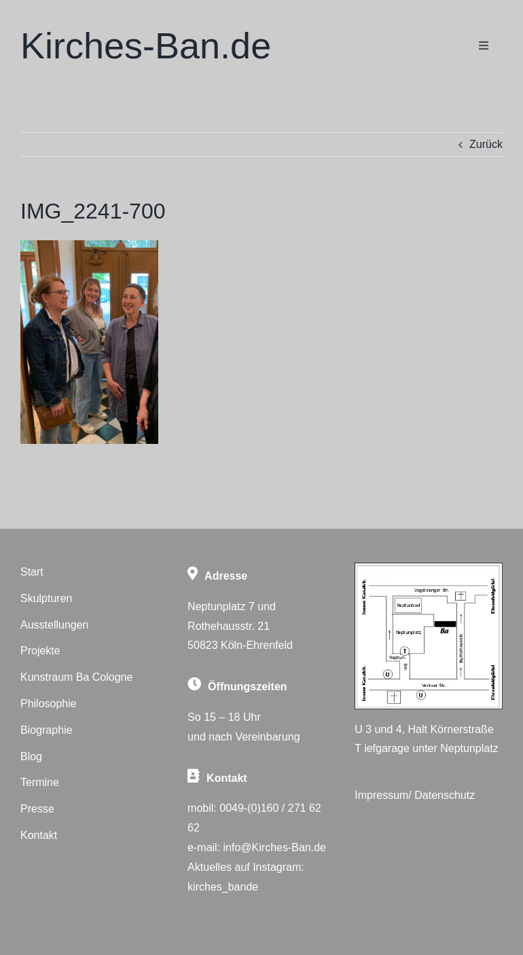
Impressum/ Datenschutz (415, 795)
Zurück (486, 144)
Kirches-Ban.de (145, 45)
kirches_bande (222, 887)
